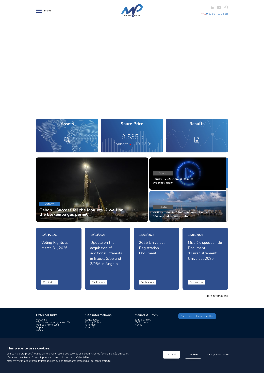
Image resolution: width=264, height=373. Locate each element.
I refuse (193, 354)
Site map (90, 324)
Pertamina (41, 319)
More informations (216, 296)
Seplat (40, 327)
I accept (171, 354)
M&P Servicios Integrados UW (53, 322)
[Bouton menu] (39, 10)
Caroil (39, 329)
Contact (89, 327)
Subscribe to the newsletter (197, 316)
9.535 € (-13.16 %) (214, 13)
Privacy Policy (93, 322)
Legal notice (92, 319)
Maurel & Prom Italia (47, 324)
